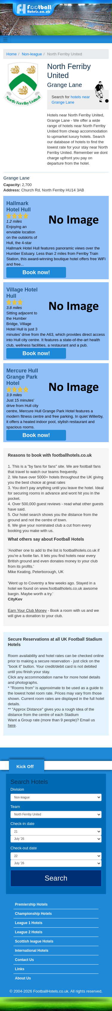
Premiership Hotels (31, 904)
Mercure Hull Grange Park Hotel (22, 377)
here (12, 725)
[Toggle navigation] (5, 39)
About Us (23, 978)
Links (19, 969)
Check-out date (23, 848)
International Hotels (31, 950)
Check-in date (22, 823)
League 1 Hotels (28, 923)
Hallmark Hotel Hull (18, 206)
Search (56, 878)
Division (17, 789)
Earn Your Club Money (27, 610)
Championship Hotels (33, 914)
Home (11, 54)
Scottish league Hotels (34, 941)
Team (15, 806)
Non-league (32, 54)
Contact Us (24, 960)
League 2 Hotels (28, 932)
